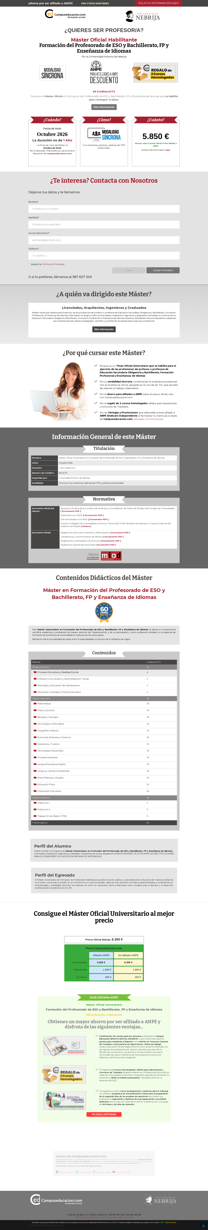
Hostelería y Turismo (48, 744)
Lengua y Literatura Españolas (53, 771)
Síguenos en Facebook (66, 1172)
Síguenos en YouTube (123, 1172)
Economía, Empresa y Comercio (54, 737)
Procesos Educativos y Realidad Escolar (58, 672)
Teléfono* (33, 249)
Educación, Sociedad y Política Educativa (59, 692)
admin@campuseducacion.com (90, 1217)
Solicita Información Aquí (158, 3)
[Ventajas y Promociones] (148, 419)
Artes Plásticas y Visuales (50, 777)
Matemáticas (44, 703)
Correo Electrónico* (38, 233)
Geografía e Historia (47, 730)
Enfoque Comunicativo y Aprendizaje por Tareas (63, 679)
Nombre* (33, 202)
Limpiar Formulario (163, 270)
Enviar (128, 270)
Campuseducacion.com (63, 1159)
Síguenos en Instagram (103, 1172)
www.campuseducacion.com (119, 1217)
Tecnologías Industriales (50, 750)
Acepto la (46, 264)
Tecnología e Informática (50, 724)
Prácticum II (43, 809)
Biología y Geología (47, 717)
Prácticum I (43, 803)
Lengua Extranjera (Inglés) (51, 764)
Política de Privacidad (53, 264)
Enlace (86, 526)
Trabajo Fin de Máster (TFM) (52, 816)
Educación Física (46, 784)
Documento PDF (71, 511)
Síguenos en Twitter (84, 1172)
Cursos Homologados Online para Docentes (123, 1159)
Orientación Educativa (49, 791)
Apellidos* (33, 217)
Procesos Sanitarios (47, 757)
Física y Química (45, 710)
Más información (170, 1222)
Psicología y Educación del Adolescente (58, 685)
